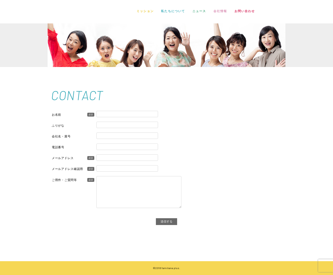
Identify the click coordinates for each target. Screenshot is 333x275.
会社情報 (220, 11)
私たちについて (173, 11)
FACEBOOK (275, 11)
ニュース (199, 11)
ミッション (145, 11)
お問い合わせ (244, 11)
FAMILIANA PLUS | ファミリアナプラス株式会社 (65, 10)
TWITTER (282, 11)
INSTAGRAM (265, 11)
